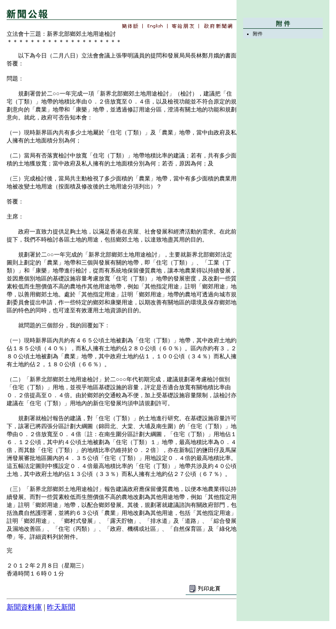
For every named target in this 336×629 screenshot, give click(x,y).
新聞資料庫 (24, 607)
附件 (258, 33)
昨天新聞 (61, 607)
